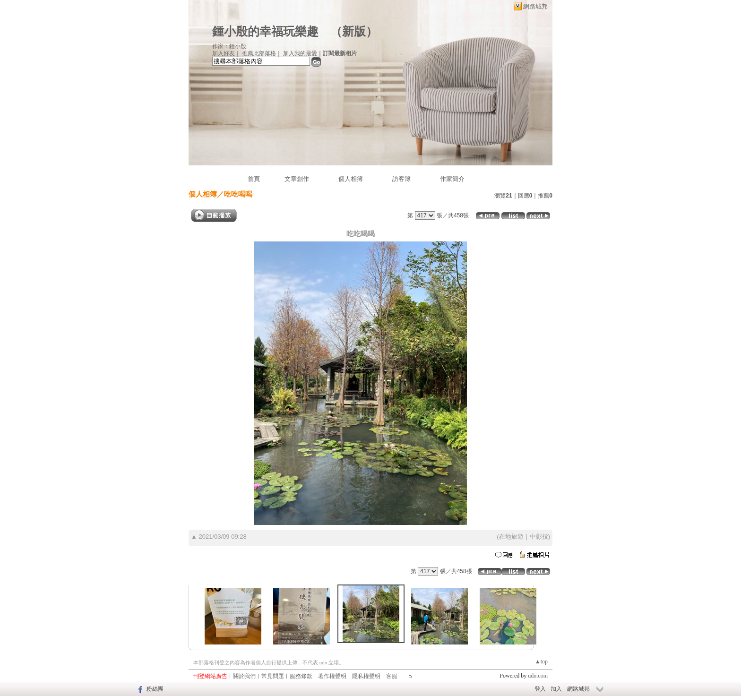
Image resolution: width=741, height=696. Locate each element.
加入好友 (223, 53)
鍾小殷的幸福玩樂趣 (265, 31)
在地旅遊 (511, 536)
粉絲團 (155, 689)
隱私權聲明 (366, 676)
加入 (556, 689)
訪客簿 (401, 178)
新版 (354, 31)
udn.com (538, 675)
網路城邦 (535, 6)
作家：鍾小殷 (229, 46)
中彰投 (539, 536)
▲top (541, 661)
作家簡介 (452, 178)
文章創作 (296, 178)
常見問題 (272, 676)
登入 (540, 689)
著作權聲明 (332, 676)
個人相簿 (350, 178)
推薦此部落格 (259, 53)
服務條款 (301, 676)
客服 (391, 676)
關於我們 (244, 676)
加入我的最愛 (300, 53)
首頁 (254, 178)
